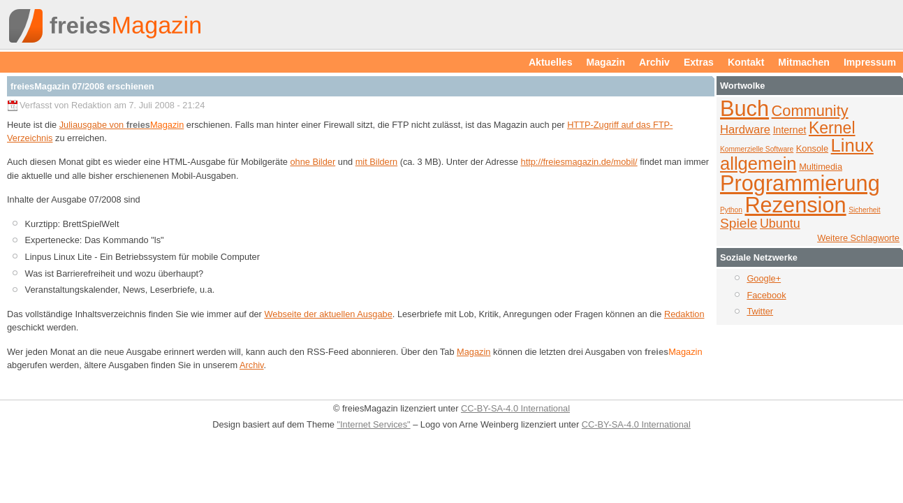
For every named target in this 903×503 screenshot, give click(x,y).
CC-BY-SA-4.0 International (515, 408)
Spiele (738, 223)
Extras (699, 62)
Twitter (760, 311)
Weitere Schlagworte (858, 238)
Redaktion (684, 314)
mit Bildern (376, 161)
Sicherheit (865, 210)
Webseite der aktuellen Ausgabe (328, 314)
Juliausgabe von (121, 124)
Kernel (832, 128)
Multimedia (820, 166)
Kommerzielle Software (756, 149)
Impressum (870, 62)
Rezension (795, 205)
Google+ (764, 278)
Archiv (654, 62)
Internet (790, 130)
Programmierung (800, 183)
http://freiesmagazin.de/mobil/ (579, 161)
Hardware (745, 129)
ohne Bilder (312, 161)
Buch (744, 108)
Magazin (606, 62)
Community (810, 110)
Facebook (766, 295)
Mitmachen (804, 62)
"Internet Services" (374, 424)
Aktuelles (551, 62)
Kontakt (746, 62)
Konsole (812, 148)
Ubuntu (780, 224)
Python (731, 210)
